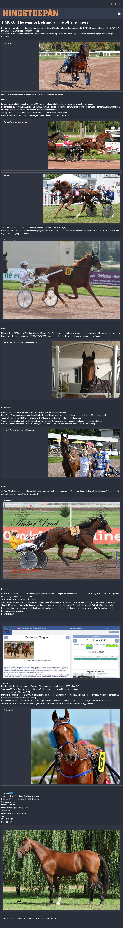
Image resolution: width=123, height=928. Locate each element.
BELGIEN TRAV (7, 614)
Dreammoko (21, 918)
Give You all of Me (42, 918)
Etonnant (30, 918)
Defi (13, 918)
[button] (119, 14)
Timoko (54, 918)
